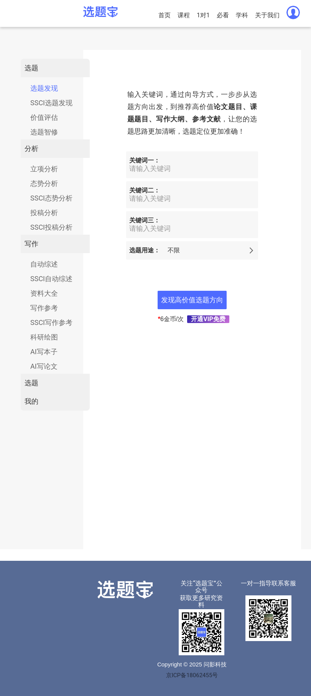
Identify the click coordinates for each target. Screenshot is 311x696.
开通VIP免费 (208, 319)
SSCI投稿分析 (51, 227)
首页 (164, 15)
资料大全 (44, 293)
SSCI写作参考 (51, 322)
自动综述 (44, 264)
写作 (31, 244)
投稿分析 (44, 213)
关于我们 (267, 15)
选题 (31, 68)
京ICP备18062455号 (192, 675)
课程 (184, 15)
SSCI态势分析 (51, 198)
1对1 (203, 15)
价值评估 (44, 117)
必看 (223, 15)
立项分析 (44, 169)
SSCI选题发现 (51, 103)
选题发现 (44, 88)
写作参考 (44, 308)
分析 (31, 148)
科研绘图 (44, 337)
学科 (242, 15)
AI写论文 (44, 366)
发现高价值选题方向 (192, 300)
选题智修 (44, 132)
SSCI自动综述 (51, 279)
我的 (31, 401)
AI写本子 (44, 352)
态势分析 (44, 183)
